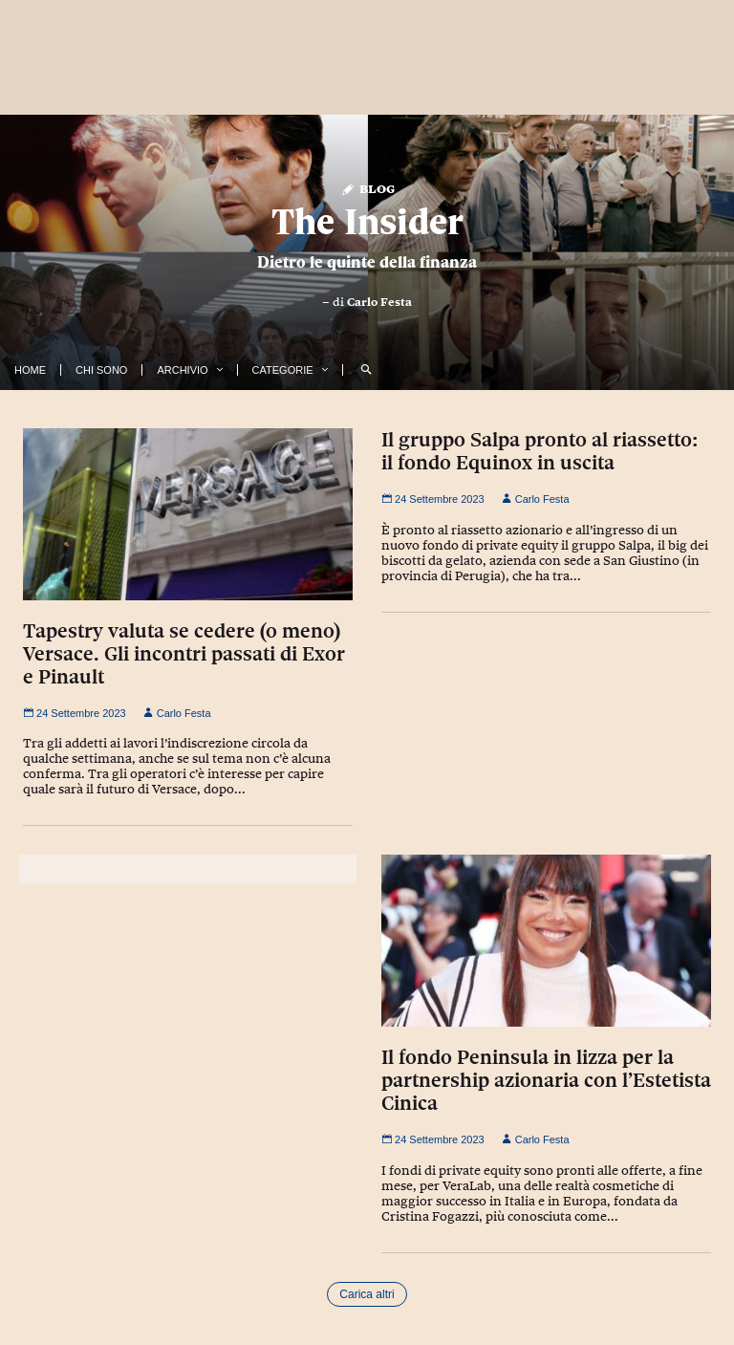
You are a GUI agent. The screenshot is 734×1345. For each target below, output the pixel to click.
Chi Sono (101, 370)
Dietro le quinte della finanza (367, 261)
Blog (367, 188)
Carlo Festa (379, 302)
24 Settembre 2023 (74, 713)
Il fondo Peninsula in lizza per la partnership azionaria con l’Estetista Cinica (546, 1080)
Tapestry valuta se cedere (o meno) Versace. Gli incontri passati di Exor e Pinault (184, 653)
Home (30, 370)
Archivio (182, 370)
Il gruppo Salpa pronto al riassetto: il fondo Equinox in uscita (539, 451)
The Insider (367, 221)
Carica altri (366, 1294)
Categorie (282, 370)
